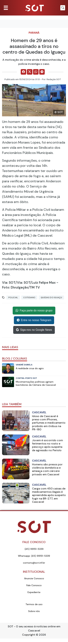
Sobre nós (34, 611)
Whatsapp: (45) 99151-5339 (34, 555)
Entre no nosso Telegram (34, 320)
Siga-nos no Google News (34, 330)
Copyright (28, 634)
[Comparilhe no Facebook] (23, 72)
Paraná (34, 32)
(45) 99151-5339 (34, 548)
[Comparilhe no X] (29, 72)
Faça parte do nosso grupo (34, 311)
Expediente (34, 592)
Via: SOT (8, 282)
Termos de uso (34, 604)
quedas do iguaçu (51, 297)
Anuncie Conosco (34, 578)
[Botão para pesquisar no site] (62, 7)
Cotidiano (29, 297)
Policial (13, 297)
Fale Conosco (34, 585)
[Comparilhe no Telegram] (42, 72)
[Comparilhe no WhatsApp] (36, 72)
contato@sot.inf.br (34, 562)
